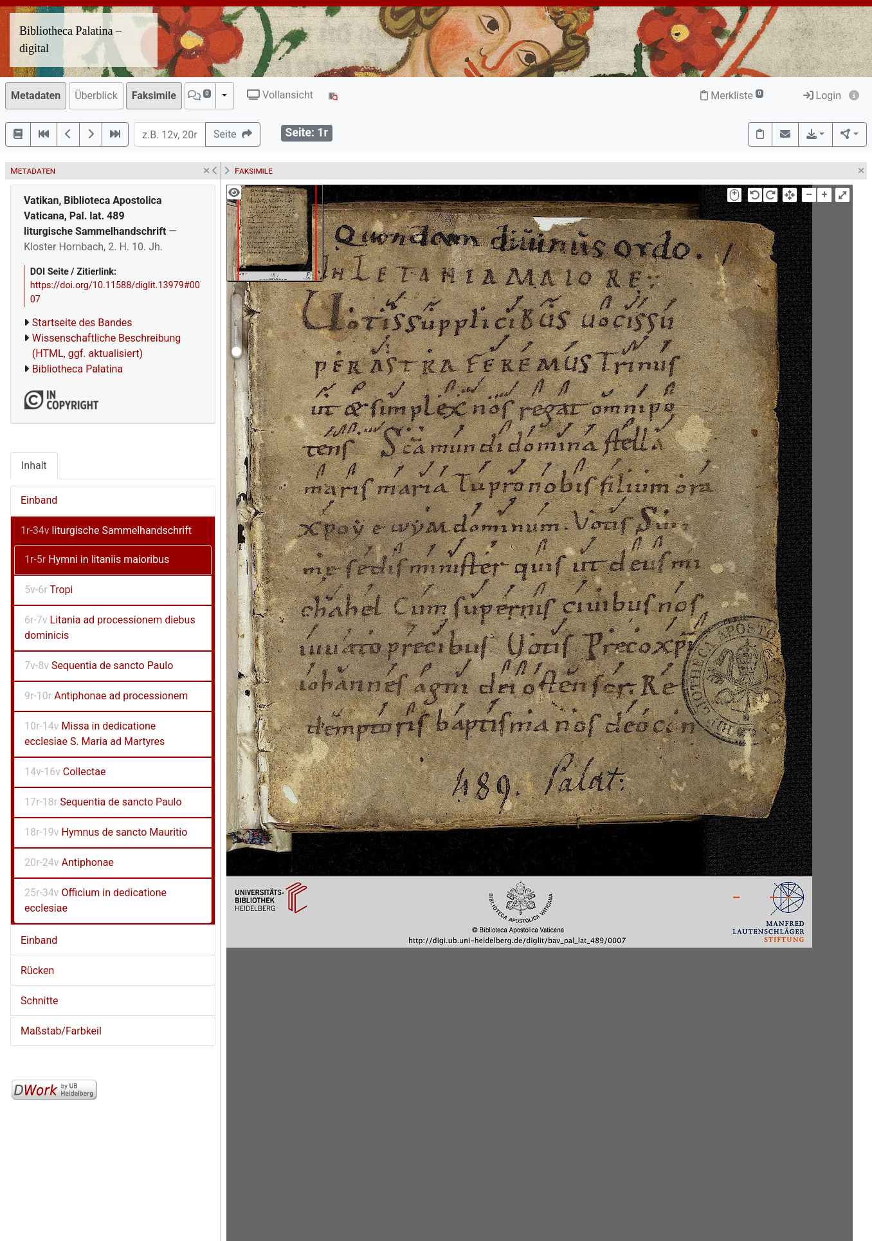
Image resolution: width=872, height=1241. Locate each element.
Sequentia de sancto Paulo (98, 665)
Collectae (64, 772)
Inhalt (34, 465)
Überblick (96, 95)
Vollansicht (280, 95)
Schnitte (39, 1001)
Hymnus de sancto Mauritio (105, 832)
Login (822, 95)
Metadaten (35, 95)
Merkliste (731, 95)
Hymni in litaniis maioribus (96, 559)
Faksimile (154, 95)
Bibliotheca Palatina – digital (70, 39)
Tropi (48, 590)
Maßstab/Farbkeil (61, 1031)
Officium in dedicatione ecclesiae (95, 900)
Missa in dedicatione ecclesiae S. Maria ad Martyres (94, 734)
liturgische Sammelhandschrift (106, 530)
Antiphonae (69, 862)
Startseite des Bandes (82, 323)
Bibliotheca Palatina (77, 369)
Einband (39, 500)
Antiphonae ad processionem (106, 696)
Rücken (37, 970)
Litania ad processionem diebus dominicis (109, 627)
